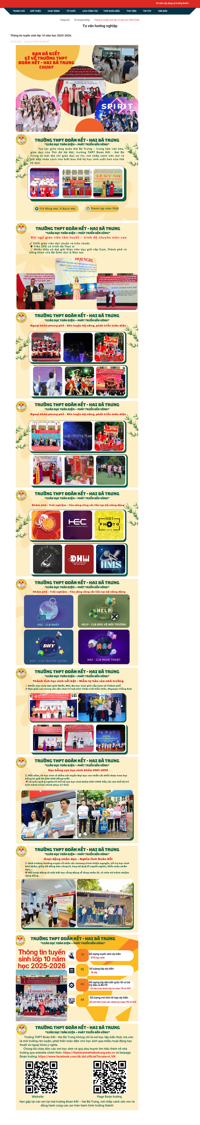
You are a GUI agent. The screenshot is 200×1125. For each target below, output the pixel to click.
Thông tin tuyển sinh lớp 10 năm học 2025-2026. (41, 35)
